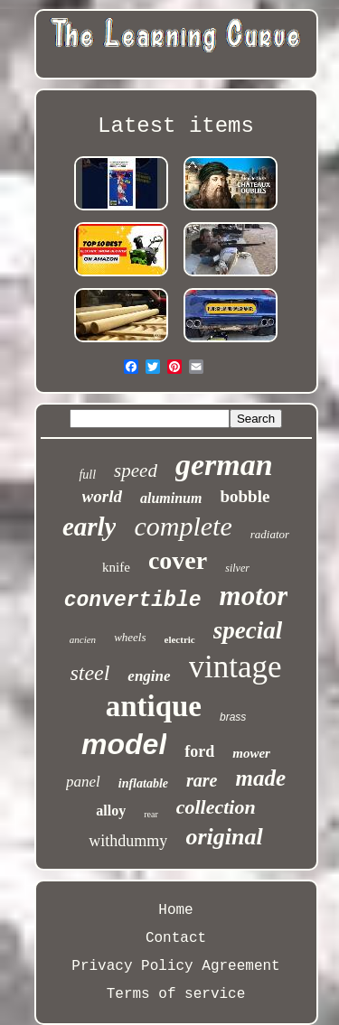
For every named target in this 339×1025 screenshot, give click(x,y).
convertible (133, 600)
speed (135, 470)
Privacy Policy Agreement (175, 966)
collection (216, 807)
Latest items (176, 126)
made (260, 778)
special (247, 630)
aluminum (171, 498)
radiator (269, 534)
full (87, 474)
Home (175, 910)
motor (254, 595)
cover (177, 560)
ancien (83, 639)
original (223, 837)
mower (251, 753)
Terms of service (176, 994)
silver (237, 568)
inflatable (143, 783)
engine (148, 676)
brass (233, 717)
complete (182, 526)
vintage (235, 667)
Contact (176, 938)
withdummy (128, 841)
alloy (111, 810)
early (89, 526)
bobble (244, 496)
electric (180, 639)
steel (89, 673)
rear (151, 814)
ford (199, 751)
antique (154, 706)
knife (116, 567)
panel (83, 781)
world (102, 496)
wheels (130, 637)
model (123, 744)
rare (201, 780)
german (224, 464)
